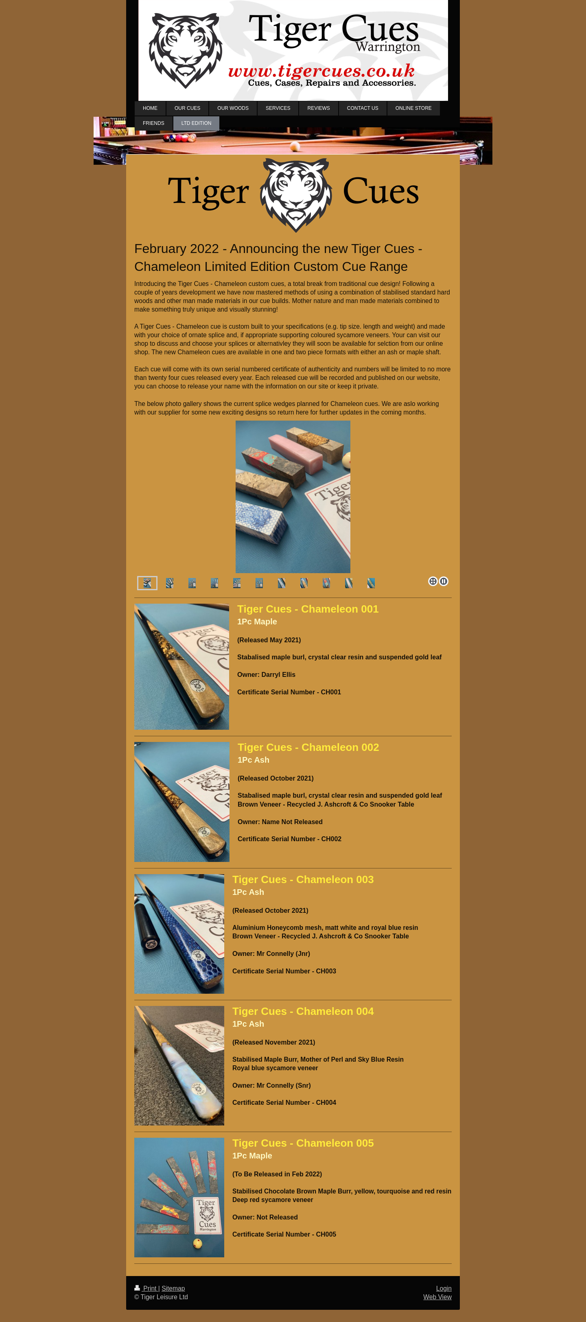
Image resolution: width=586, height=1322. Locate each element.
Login (444, 1288)
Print (146, 1288)
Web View (437, 1297)
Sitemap (173, 1288)
